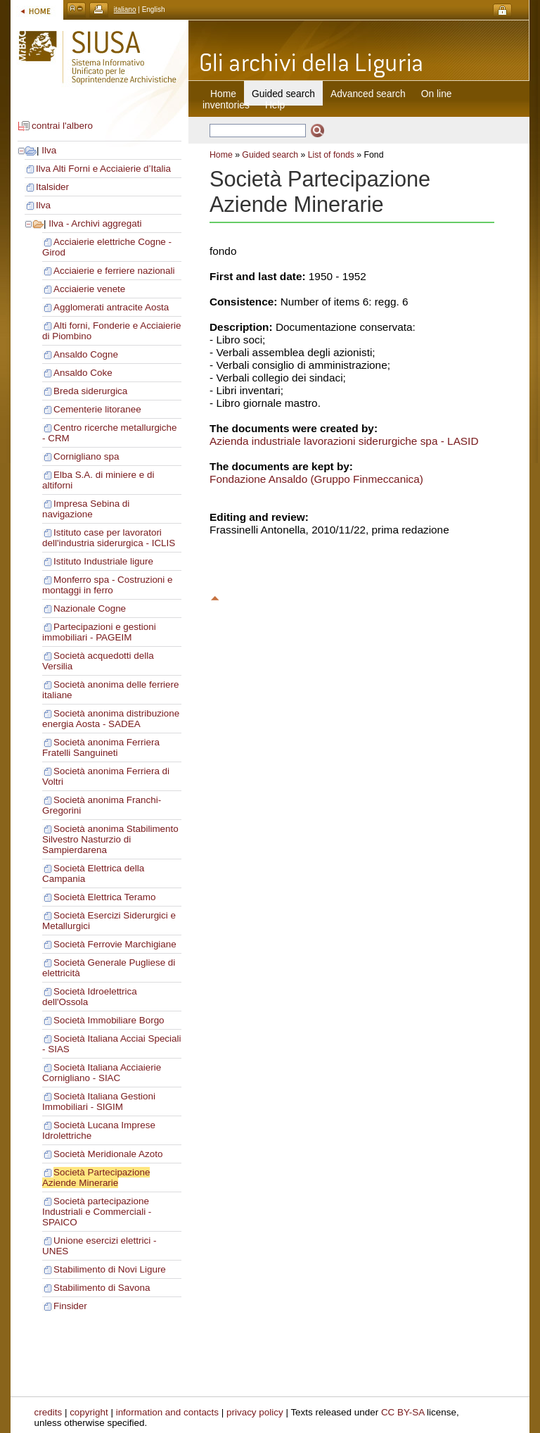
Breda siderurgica (90, 391)
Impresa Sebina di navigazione (85, 508)
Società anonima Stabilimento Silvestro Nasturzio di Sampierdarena (110, 839)
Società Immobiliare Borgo (109, 1020)
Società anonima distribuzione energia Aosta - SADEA (110, 718)
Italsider (52, 187)
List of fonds (331, 155)
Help (275, 105)
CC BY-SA (403, 1412)
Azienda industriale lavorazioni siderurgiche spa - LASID (344, 441)
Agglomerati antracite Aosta (111, 307)
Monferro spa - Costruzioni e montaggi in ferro (107, 584)
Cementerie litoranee (97, 409)
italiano (125, 9)
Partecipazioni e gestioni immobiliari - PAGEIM (99, 632)
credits (48, 1412)
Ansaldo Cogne (85, 354)
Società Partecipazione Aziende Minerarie (96, 1177)
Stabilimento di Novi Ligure (109, 1269)
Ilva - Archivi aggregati (95, 223)
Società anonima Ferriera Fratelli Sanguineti (101, 747)
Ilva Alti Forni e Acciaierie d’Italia (103, 168)
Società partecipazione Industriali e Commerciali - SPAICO (96, 1211)
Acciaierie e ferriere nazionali (114, 270)
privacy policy (254, 1412)
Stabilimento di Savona (101, 1287)
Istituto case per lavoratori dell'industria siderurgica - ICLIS (108, 537)
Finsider (70, 1306)
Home (223, 93)
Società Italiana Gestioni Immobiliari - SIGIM (98, 1101)
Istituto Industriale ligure (103, 561)
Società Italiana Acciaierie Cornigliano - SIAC (101, 1072)
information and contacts (167, 1412)
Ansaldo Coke (82, 372)
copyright (89, 1412)
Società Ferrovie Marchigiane (114, 944)
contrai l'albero (62, 125)
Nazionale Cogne (89, 608)
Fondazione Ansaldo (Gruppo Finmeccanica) (316, 479)
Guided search (270, 155)
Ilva (48, 150)
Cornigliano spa (86, 456)
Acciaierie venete (89, 289)
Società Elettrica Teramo (104, 897)
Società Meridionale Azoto (107, 1154)
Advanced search (368, 93)
